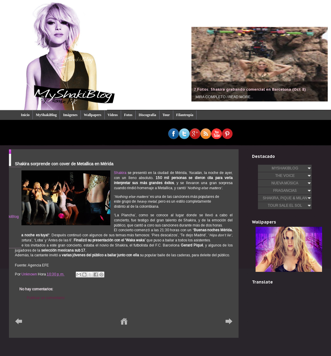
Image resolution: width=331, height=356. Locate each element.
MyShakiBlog (46, 115)
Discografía (147, 115)
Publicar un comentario (45, 298)
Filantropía (185, 115)
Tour (166, 115)
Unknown (29, 274)
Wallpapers (92, 115)
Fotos (128, 115)
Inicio (25, 115)
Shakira (120, 173)
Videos (113, 115)
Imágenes (70, 115)
